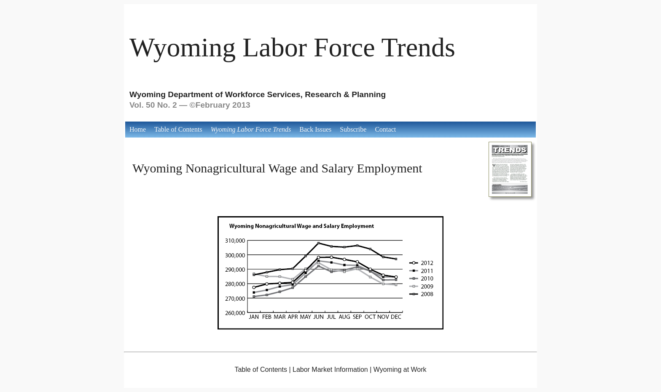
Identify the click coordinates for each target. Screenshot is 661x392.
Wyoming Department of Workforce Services (215, 94)
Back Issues (315, 129)
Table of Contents (178, 129)
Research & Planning (345, 94)
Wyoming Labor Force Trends (292, 47)
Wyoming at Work (400, 369)
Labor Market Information (330, 369)
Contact (385, 129)
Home (137, 129)
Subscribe (353, 129)
